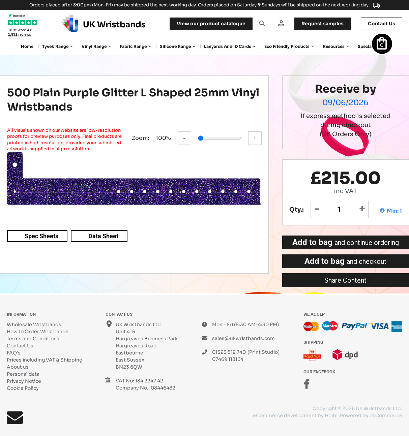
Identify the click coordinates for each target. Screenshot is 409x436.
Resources (334, 46)
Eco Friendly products (287, 46)
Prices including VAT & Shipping (44, 360)
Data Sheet (103, 236)
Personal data (23, 374)
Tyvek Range (55, 46)
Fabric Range (133, 46)
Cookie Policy (23, 388)
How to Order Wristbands (37, 332)
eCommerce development (285, 415)
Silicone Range (175, 46)
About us (18, 367)
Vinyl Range (94, 46)
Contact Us (20, 346)
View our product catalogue (211, 24)
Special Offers (372, 46)
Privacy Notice (24, 381)
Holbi (331, 415)
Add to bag (345, 242)
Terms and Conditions (33, 339)
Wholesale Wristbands (34, 324)
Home (27, 46)
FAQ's (14, 353)
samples (322, 24)
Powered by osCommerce (371, 415)
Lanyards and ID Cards (227, 46)
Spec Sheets (41, 236)
